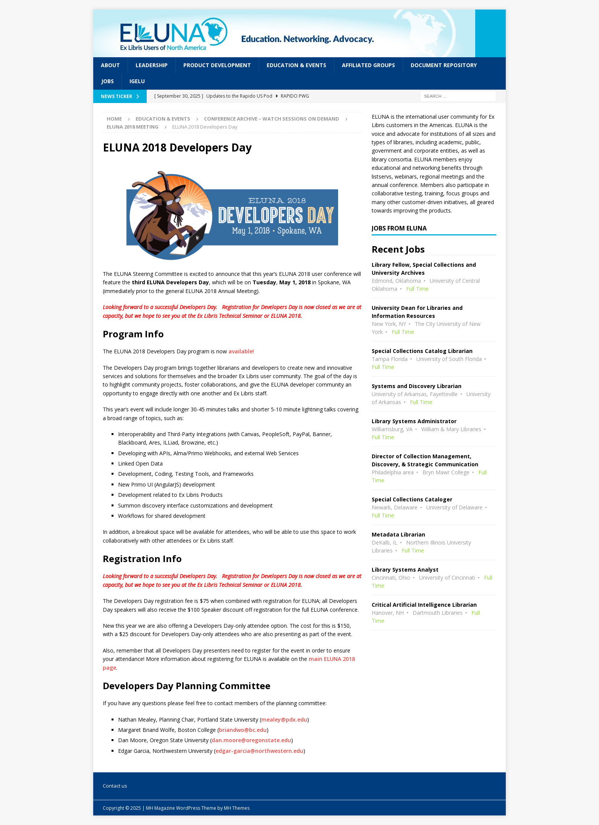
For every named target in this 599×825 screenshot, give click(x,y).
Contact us (115, 785)
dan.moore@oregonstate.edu (251, 740)
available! (241, 351)
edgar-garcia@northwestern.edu (259, 750)
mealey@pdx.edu (284, 719)
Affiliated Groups (368, 65)
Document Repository (444, 65)
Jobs (107, 81)
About (110, 65)
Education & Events (296, 65)
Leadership (152, 65)
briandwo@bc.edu (243, 729)
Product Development (217, 65)
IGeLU (137, 81)
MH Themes (236, 808)
